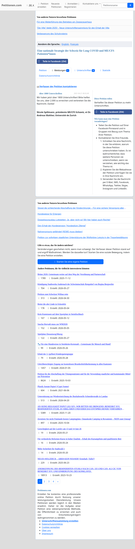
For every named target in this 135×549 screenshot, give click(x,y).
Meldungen (60, 70)
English (65, 44)
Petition (43, 70)
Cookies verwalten (51, 527)
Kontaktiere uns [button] (91, 3)
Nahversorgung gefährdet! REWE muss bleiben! (60, 232)
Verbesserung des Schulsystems (52, 34)
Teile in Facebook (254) (51, 61)
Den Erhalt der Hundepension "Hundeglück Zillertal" (62, 226)
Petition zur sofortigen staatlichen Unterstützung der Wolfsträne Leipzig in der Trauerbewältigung (83, 237)
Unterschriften (84, 70)
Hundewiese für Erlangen (49, 214)
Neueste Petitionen (56, 5)
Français (74, 44)
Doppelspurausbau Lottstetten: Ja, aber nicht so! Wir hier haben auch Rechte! (74, 220)
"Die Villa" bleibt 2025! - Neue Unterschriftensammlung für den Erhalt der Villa (73, 28)
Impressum (47, 533)
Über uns (46, 530)
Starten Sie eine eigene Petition (71, 261)
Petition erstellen (43, 5)
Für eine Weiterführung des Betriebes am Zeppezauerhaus (64, 22)
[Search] (114, 5)
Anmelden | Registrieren (71, 5)
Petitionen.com (12, 5)
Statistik (104, 70)
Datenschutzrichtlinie (49, 75)
